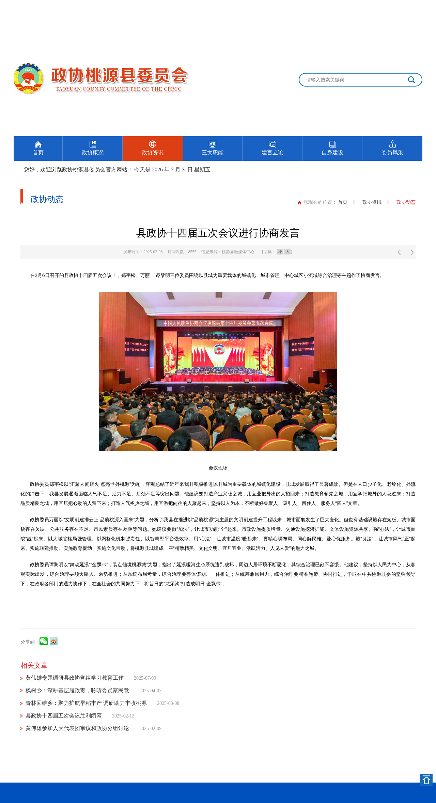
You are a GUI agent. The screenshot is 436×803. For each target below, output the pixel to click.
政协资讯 (372, 202)
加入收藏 (412, 7)
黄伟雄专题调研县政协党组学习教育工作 (75, 678)
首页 (342, 202)
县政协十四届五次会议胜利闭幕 (64, 716)
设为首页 (382, 7)
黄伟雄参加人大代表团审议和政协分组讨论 (77, 728)
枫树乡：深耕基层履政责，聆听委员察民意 (77, 690)
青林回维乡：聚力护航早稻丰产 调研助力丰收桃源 (86, 703)
